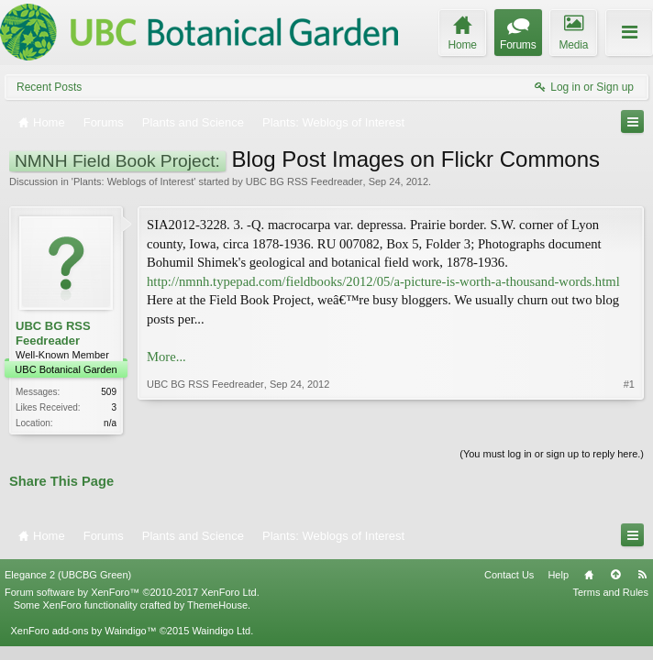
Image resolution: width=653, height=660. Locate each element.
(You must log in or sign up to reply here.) (551, 453)
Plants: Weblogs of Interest (133, 181)
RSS (642, 574)
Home (588, 574)
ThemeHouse (217, 605)
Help (558, 574)
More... (166, 356)
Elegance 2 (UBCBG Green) (68, 574)
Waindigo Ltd (221, 630)
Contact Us (509, 574)
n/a (110, 423)
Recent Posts (49, 87)
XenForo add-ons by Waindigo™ (83, 630)
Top (615, 574)
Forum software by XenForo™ (132, 592)
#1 (629, 384)
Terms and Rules (610, 592)
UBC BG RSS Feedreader (304, 181)
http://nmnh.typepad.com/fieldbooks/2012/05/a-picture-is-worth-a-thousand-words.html (383, 281)
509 (108, 392)
